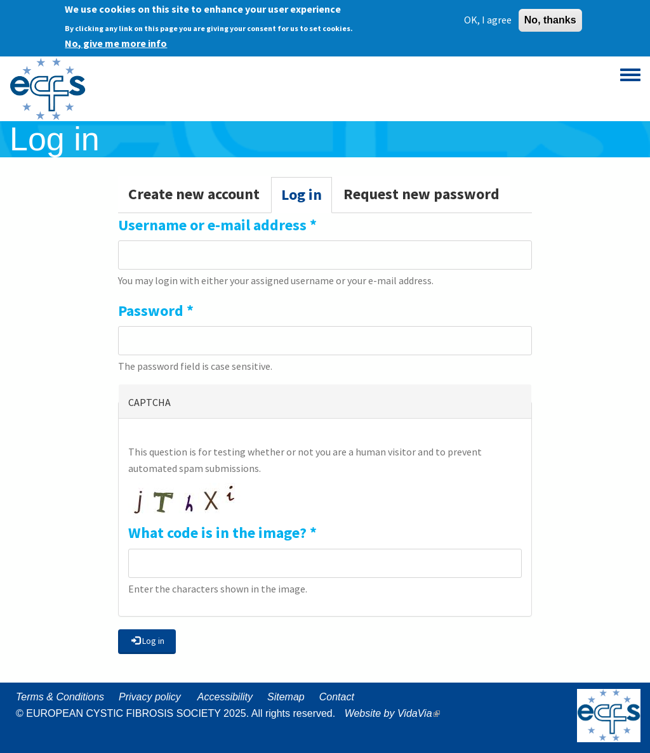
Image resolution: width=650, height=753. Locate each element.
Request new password (421, 194)
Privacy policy (150, 696)
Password (156, 310)
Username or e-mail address (217, 225)
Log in (306, 198)
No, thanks (550, 15)
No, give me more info (116, 38)
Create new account (194, 194)
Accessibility (225, 696)
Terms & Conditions (60, 696)
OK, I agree (488, 15)
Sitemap (286, 696)
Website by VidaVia (395, 713)
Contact (336, 696)
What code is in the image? (222, 532)
